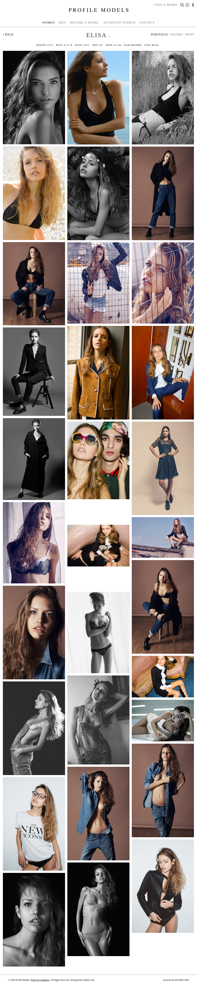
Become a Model (84, 22)
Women (48, 22)
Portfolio (159, 34)
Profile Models (98, 10)
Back (8, 34)
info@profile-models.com (82, 980)
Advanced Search (119, 22)
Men (62, 22)
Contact (147, 22)
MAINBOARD (182, 980)
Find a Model (166, 4)
